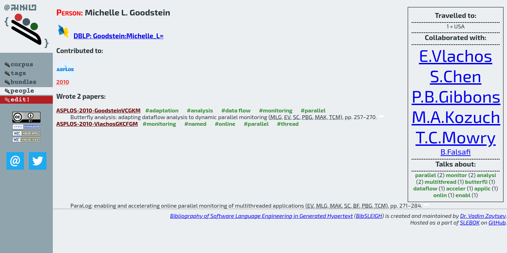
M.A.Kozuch (456, 116)
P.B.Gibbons (456, 96)
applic (482, 188)
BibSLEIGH (369, 215)
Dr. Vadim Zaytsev (483, 215)
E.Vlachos (456, 55)
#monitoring (275, 110)
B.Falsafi (455, 151)
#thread (288, 123)
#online (225, 123)
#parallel (313, 110)
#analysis (200, 110)
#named (195, 123)
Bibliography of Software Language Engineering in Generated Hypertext (261, 215)
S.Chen (456, 75)
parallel (425, 174)
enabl (463, 195)
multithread (440, 181)
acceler (455, 188)
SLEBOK (470, 222)
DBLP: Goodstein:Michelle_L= (118, 36)
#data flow (236, 110)
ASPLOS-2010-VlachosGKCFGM (97, 123)
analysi (486, 174)
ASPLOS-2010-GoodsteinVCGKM (98, 110)
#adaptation (162, 110)
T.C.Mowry (455, 136)
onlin (440, 195)
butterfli (476, 181)
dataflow (425, 188)
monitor (456, 174)
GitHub (497, 222)
